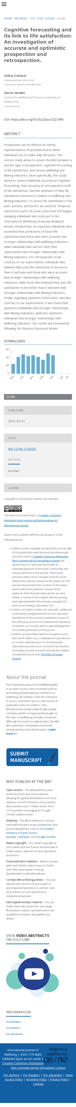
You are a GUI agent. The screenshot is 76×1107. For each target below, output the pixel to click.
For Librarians (14, 1034)
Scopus (49, 829)
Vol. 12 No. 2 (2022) (42, 18)
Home (8, 18)
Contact (38, 1084)
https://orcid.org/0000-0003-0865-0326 (22, 84)
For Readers (13, 1022)
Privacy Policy (59, 1079)
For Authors (13, 1028)
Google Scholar (46, 837)
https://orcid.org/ (12, 106)
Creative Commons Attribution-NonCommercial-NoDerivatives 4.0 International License (32, 520)
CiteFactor (23, 837)
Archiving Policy (36, 1079)
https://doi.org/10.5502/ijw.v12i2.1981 (37, 119)
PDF (12, 397)
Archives (20, 18)
